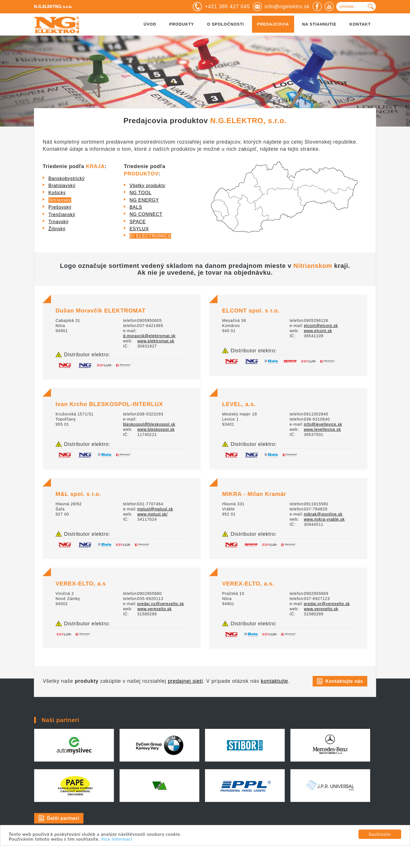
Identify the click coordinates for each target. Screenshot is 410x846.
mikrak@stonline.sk (323, 514)
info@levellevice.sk (323, 424)
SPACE (138, 221)
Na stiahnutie (319, 24)
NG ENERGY (144, 200)
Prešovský (59, 207)
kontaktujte (274, 681)
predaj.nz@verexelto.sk (160, 603)
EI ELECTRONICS (150, 235)
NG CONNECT (146, 214)
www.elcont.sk (318, 330)
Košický (57, 192)
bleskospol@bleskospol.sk (149, 424)
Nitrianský (60, 200)
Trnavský (58, 221)
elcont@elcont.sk (321, 325)
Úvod (150, 24)
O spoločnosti (225, 24)
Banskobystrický (66, 178)
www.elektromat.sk (155, 341)
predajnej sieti (185, 681)
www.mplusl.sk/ (152, 514)
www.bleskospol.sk (156, 429)
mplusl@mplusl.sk (155, 509)
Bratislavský (61, 185)
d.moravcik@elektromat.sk (149, 336)
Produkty (181, 24)
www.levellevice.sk (322, 429)
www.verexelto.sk (154, 609)
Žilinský (56, 228)
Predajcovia (273, 24)
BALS (136, 207)
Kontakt (360, 24)
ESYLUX (139, 228)
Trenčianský (61, 214)
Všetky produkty (147, 185)
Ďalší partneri (63, 818)
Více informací (116, 839)
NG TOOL (140, 192)
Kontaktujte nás (344, 681)
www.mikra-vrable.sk (324, 519)
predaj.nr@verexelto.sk (327, 603)
